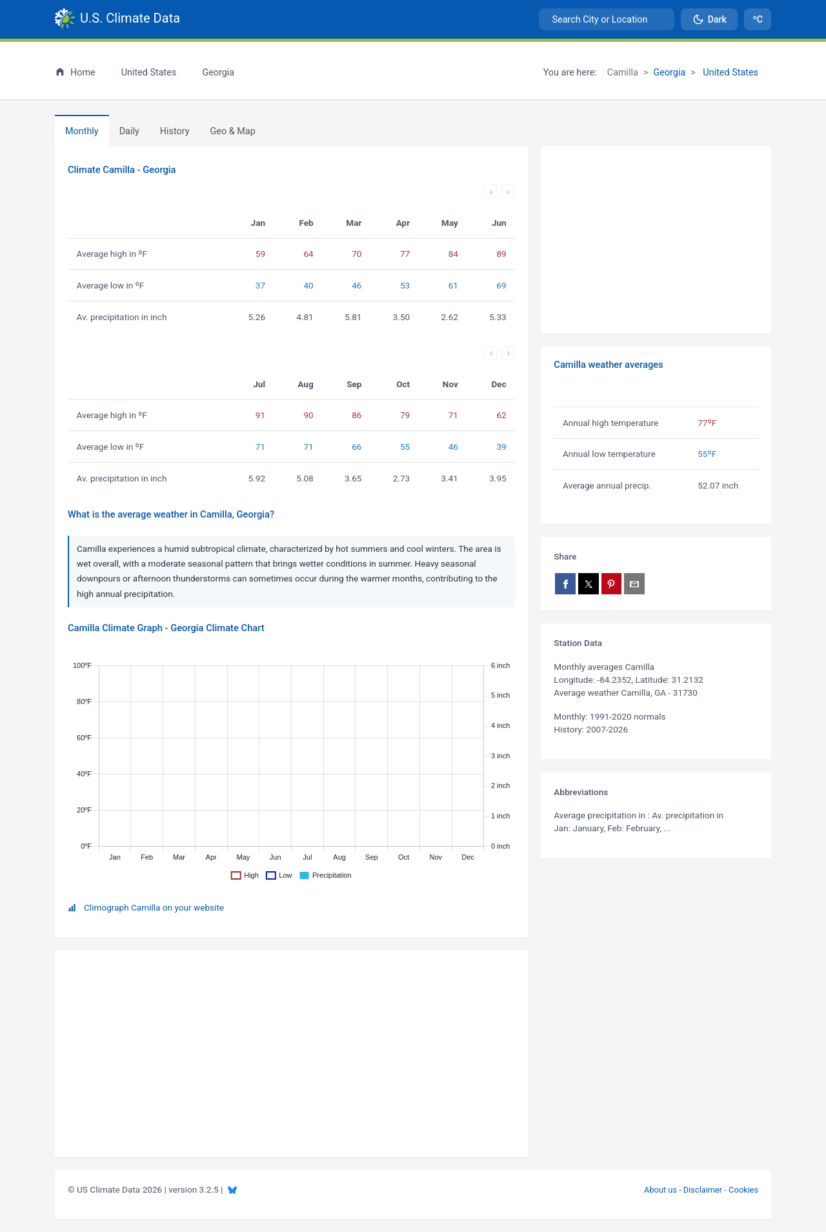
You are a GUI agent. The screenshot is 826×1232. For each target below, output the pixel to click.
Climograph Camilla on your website (154, 907)
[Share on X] (588, 583)
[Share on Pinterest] (611, 583)
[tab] (175, 131)
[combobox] (606, 19)
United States (729, 72)
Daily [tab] (129, 131)
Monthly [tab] (82, 131)
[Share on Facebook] (565, 583)
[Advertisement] (656, 240)
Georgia (669, 72)
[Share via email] (634, 583)
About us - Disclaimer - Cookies (701, 1190)
